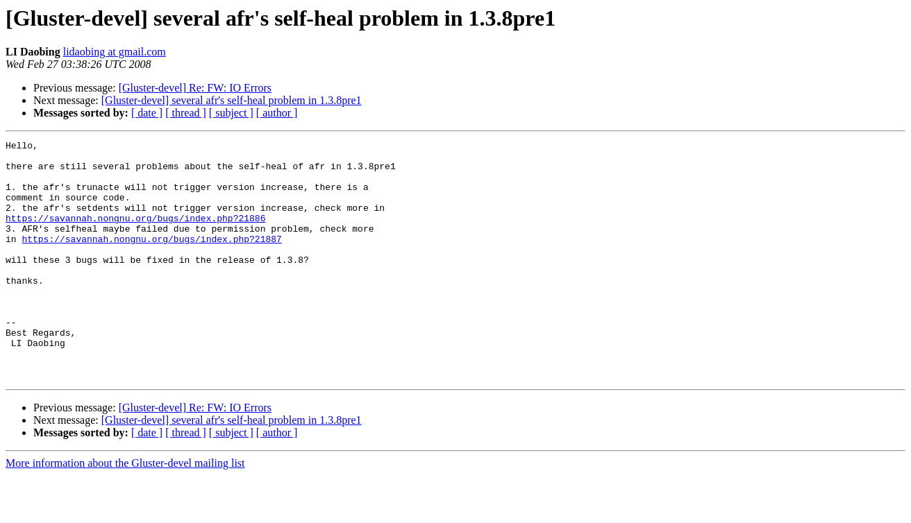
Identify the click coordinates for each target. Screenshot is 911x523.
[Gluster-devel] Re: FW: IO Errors (195, 88)
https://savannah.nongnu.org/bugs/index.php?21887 (151, 259)
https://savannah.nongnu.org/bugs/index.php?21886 (135, 234)
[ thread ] (185, 113)
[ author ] (277, 113)
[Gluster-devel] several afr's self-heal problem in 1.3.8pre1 (231, 100)
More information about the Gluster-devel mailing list (125, 511)
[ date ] (146, 113)
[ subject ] (231, 113)
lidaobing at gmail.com (114, 52)
